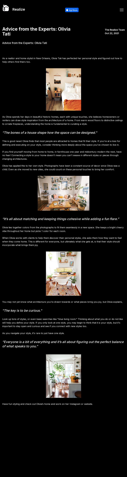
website (88, 404)
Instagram (75, 404)
